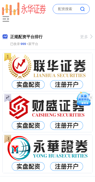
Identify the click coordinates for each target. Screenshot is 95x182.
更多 (86, 37)
